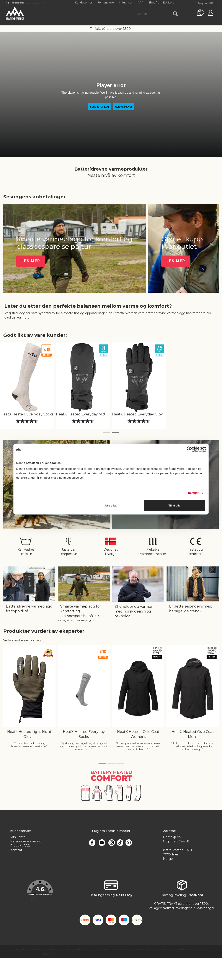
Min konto (18, 837)
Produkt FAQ (20, 846)
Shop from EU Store (162, 3)
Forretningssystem (114, 949)
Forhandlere (106, 2)
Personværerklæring (25, 841)
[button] (30, 2)
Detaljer (193, 492)
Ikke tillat (110, 505)
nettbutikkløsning (148, 949)
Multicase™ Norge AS (192, 949)
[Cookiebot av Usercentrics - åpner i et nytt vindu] (187, 449)
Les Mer (30, 261)
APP (141, 2)
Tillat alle (174, 505)
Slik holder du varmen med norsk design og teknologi (134, 611)
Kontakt (16, 850)
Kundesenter (83, 2)
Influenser (125, 2)
